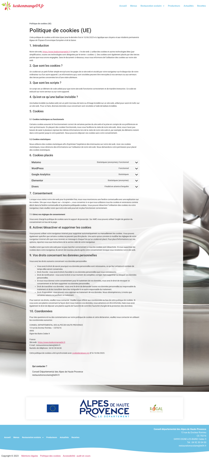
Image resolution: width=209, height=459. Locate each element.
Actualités (189, 6)
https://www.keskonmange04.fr (56, 52)
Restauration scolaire (152, 5)
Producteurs (174, 6)
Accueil (123, 6)
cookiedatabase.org (80, 353)
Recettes (201, 6)
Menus (133, 6)
